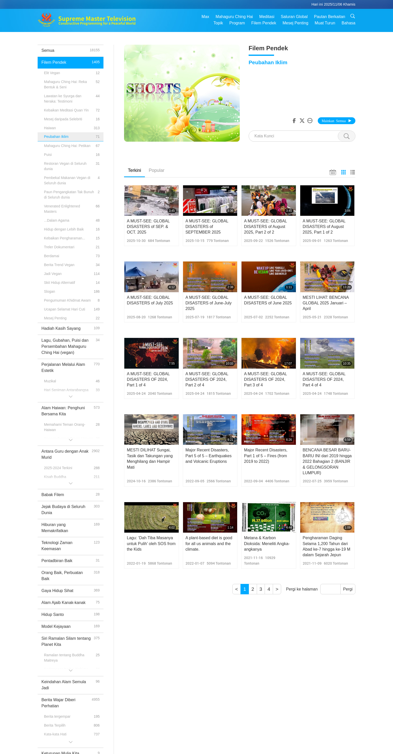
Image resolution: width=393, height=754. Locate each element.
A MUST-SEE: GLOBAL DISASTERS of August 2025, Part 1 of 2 (324, 227)
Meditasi (267, 16)
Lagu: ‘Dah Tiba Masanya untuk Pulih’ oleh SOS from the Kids (151, 543)
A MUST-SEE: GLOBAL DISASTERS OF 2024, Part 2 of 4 (207, 379)
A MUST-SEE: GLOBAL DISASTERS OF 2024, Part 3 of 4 (265, 379)
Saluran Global (294, 16)
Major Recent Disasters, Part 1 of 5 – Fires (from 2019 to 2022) (266, 456)
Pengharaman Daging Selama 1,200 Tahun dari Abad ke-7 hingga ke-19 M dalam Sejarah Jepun (327, 546)
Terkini (134, 170)
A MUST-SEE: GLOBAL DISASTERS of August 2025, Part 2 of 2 (265, 227)
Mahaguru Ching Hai (234, 16)
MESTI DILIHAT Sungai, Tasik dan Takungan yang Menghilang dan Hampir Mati (150, 458)
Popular (156, 170)
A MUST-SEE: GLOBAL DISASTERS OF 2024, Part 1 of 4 (148, 379)
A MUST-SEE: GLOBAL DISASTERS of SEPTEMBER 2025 (207, 227)
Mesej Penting (295, 23)
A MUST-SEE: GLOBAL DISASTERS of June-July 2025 (209, 303)
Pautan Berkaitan (329, 16)
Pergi (348, 589)
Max (205, 16)
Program (237, 23)
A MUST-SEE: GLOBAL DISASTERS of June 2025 (268, 300)
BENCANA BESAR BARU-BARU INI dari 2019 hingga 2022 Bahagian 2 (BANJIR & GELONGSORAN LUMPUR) (327, 461)
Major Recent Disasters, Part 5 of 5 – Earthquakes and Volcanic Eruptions (209, 456)
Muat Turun (325, 23)
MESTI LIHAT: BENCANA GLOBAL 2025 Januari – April (326, 303)
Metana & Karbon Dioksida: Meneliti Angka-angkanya (267, 543)
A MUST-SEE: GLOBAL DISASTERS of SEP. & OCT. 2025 (148, 227)
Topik (218, 23)
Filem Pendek (263, 23)
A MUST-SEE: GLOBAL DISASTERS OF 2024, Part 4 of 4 (324, 379)
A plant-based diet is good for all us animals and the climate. (209, 543)
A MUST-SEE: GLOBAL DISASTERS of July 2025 (150, 300)
